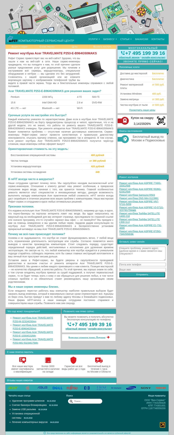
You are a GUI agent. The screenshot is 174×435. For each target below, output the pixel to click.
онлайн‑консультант (100, 328)
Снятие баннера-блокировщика (29, 405)
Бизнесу (110, 39)
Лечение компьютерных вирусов (30, 422)
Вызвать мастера (102, 46)
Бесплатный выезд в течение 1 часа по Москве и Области (99, 367)
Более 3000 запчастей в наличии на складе (48, 367)
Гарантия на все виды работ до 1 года (73, 366)
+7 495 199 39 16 (91, 324)
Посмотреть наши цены (142, 110)
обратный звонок (76, 328)
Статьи (126, 39)
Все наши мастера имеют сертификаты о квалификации (22, 367)
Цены (74, 46)
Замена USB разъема (24, 409)
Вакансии (141, 39)
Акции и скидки (19, 46)
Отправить (142, 274)
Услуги (94, 39)
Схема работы (47, 46)
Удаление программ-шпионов (28, 400)
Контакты (157, 39)
